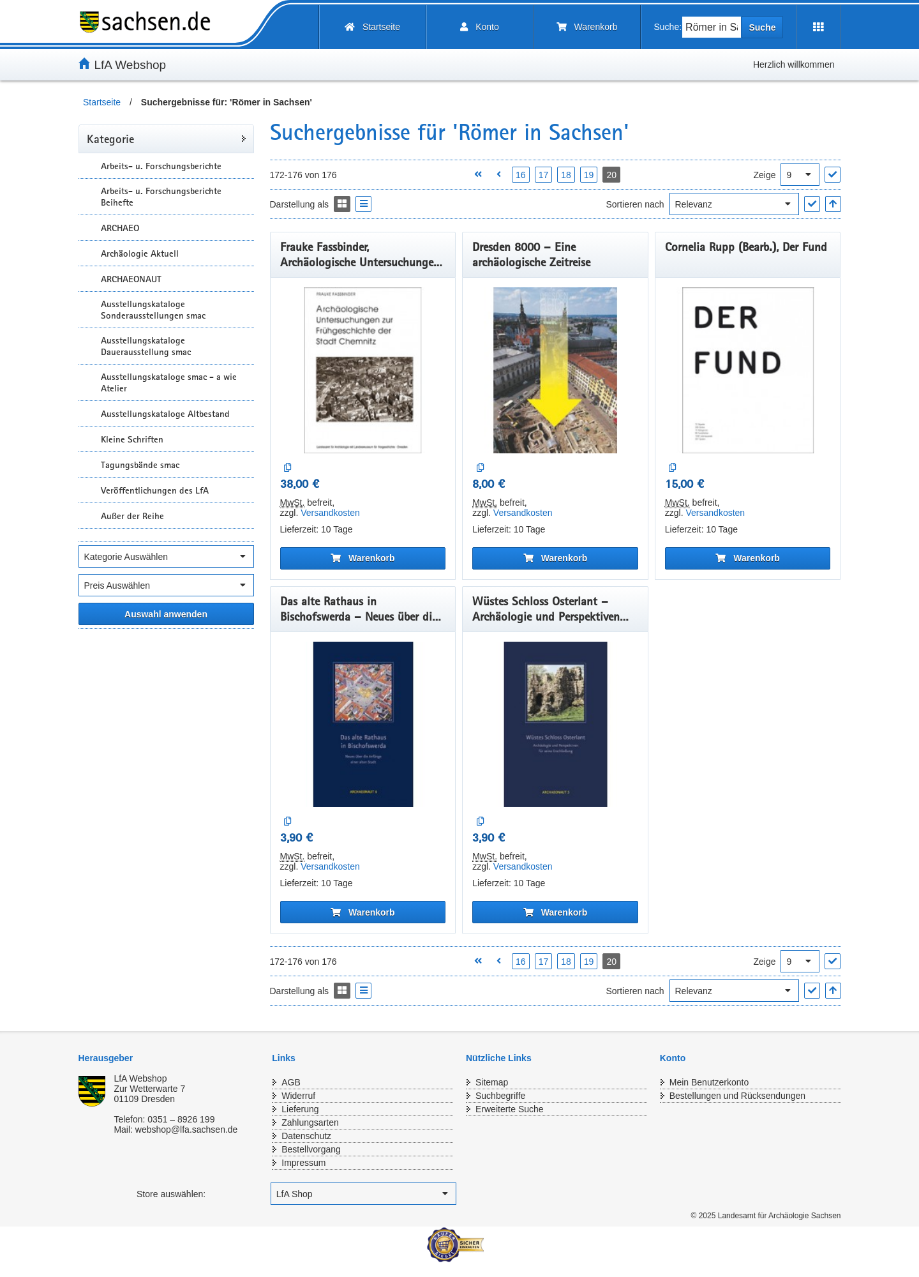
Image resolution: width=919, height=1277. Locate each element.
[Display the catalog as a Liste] (363, 204)
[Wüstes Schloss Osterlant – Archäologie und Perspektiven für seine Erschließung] (555, 725)
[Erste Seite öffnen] (478, 175)
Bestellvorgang (311, 1149)
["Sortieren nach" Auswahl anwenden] (812, 204)
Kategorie (110, 138)
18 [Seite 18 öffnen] (566, 175)
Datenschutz (306, 1136)
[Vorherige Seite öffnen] (499, 175)
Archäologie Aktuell (140, 253)
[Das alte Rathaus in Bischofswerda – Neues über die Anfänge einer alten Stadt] (363, 725)
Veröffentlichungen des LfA (155, 490)
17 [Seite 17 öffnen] (544, 175)
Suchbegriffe (500, 1096)
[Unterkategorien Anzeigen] (88, 165)
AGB (291, 1082)
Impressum (303, 1163)
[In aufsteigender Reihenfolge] (833, 204)
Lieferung (299, 1109)
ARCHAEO (120, 228)
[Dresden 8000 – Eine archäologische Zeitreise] (555, 370)
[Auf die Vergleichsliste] (288, 468)
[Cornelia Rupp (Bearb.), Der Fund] (748, 370)
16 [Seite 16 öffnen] (521, 175)
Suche (762, 27)
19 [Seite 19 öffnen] (589, 175)
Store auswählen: (171, 1194)
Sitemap (491, 1082)
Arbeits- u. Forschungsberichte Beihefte (161, 196)
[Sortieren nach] (734, 204)
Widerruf (298, 1096)
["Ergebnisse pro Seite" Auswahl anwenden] (833, 175)
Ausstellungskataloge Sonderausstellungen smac (153, 309)
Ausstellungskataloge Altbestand (165, 413)
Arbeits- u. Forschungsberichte (161, 166)
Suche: (668, 27)
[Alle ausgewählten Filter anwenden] (166, 614)
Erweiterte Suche (509, 1109)
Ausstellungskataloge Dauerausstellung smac (146, 346)
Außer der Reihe (132, 516)
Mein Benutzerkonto (709, 1082)
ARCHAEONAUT (131, 279)
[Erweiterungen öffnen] (818, 27)
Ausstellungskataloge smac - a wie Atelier (169, 382)
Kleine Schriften (132, 439)
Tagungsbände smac (140, 465)
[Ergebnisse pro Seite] (800, 174)
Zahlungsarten (310, 1122)
